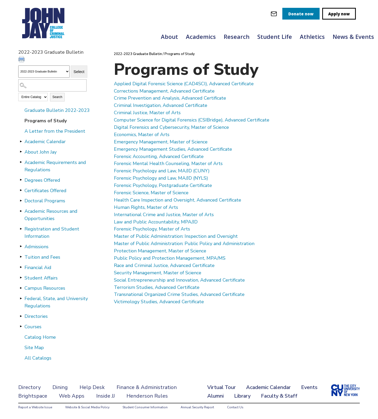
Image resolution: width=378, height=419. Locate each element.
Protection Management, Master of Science (160, 251)
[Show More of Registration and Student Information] (20, 228)
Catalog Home (40, 337)
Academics (201, 36)
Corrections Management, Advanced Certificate (164, 91)
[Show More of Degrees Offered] (20, 180)
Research (236, 36)
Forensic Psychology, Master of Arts (152, 229)
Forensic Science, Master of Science (151, 193)
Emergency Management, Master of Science (161, 142)
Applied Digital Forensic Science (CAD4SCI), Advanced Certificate (184, 84)
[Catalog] (44, 71)
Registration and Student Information (52, 232)
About (169, 36)
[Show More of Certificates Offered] (20, 190)
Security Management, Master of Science (157, 273)
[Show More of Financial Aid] (20, 267)
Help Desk (92, 387)
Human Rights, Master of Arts (146, 207)
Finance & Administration (147, 387)
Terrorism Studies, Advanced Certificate (156, 287)
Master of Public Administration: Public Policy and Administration (184, 243)
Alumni (215, 395)
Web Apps (71, 395)
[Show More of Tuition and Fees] (20, 256)
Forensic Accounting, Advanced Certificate (159, 156)
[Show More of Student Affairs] (20, 277)
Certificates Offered (45, 190)
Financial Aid (38, 267)
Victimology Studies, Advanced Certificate (159, 302)
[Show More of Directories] (20, 316)
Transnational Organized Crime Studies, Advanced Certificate (179, 294)
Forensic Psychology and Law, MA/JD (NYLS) (161, 178)
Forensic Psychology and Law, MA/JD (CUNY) (162, 171)
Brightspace (32, 395)
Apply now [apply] (339, 13)
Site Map (34, 347)
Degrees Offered (42, 180)
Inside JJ (105, 395)
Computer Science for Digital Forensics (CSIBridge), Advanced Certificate (191, 120)
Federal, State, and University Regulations (56, 302)
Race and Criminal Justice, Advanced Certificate (164, 265)
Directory (29, 387)
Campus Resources (45, 288)
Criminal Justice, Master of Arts (147, 113)
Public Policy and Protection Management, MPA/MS (169, 258)
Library (242, 395)
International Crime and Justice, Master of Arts (164, 214)
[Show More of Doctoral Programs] (20, 200)
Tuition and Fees (42, 257)
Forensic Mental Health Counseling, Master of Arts (168, 163)
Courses (33, 327)
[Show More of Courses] (20, 326)
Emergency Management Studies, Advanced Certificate (173, 149)
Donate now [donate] (301, 13)
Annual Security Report (197, 407)
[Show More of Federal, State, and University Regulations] (20, 298)
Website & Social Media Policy (87, 407)
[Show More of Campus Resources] (20, 287)
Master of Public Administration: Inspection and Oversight (176, 236)
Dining (60, 387)
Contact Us (235, 407)
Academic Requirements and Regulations (55, 166)
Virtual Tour (221, 387)
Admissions (36, 247)
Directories (36, 316)
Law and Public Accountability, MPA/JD (156, 222)
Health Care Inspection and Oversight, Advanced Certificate (177, 200)
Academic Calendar (45, 141)
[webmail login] (274, 14)
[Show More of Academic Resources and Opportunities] (20, 211)
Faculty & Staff (279, 395)
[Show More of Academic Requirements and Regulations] (20, 162)
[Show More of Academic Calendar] (20, 141)
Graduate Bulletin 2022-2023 (57, 110)
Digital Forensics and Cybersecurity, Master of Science (171, 127)
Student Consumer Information (145, 407)
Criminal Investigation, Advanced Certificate (160, 105)
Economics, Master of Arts (141, 134)
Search (57, 97)
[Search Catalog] (52, 85)
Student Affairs (41, 278)
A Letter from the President (55, 131)
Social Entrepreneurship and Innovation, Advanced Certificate (179, 280)
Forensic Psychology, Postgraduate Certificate (163, 185)
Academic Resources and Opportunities (51, 215)
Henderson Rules (147, 395)
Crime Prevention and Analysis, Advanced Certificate (170, 98)
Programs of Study (46, 121)
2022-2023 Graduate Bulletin (138, 54)
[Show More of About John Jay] (20, 151)
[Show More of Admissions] (20, 246)
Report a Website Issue (35, 407)
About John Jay (41, 152)
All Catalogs (38, 358)
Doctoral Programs (45, 201)
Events (309, 387)
